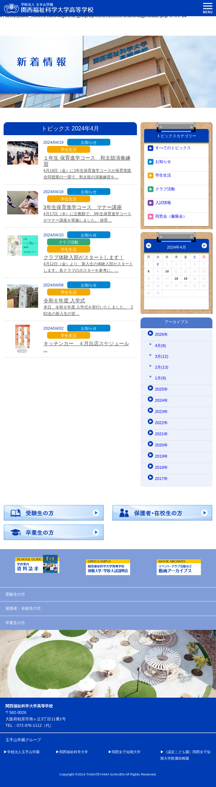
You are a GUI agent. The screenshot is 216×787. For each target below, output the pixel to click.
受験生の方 (15, 594)
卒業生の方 (15, 623)
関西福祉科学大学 (73, 752)
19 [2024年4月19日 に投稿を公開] (185, 278)
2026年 (161, 334)
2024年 (161, 400)
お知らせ (163, 161)
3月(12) (161, 356)
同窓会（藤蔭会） (171, 216)
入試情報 (163, 202)
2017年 (161, 478)
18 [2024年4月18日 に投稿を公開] (176, 278)
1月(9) (160, 378)
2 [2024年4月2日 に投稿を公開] (158, 264)
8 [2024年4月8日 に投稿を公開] (149, 271)
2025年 (161, 389)
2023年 (161, 411)
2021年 (161, 434)
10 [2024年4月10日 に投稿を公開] (167, 271)
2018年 (161, 467)
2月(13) (161, 367)
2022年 (161, 423)
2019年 (161, 456)
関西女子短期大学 (126, 752)
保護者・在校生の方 (23, 608)
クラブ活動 (165, 189)
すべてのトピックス (173, 148)
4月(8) (160, 345)
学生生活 (163, 175)
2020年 (161, 445)
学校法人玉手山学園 (23, 752)
